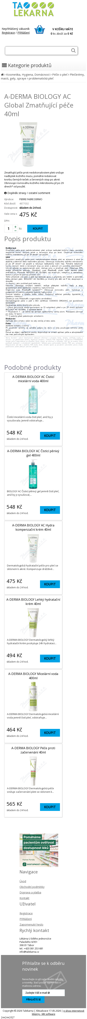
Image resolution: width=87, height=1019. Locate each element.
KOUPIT (38, 228)
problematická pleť (41, 78)
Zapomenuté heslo (31, 924)
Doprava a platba (30, 892)
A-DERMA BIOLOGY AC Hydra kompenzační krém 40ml (33, 527)
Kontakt (24, 898)
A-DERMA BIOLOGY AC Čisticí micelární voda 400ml (33, 379)
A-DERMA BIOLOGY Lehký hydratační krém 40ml (33, 601)
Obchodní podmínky (32, 887)
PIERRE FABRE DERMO (30, 199)
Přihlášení (23, 32)
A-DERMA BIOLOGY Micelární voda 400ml (33, 676)
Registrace (8, 32)
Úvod (23, 881)
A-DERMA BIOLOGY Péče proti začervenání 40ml (33, 750)
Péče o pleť (59, 74)
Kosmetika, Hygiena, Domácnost (28, 74)
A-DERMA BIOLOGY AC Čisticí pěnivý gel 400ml (33, 453)
